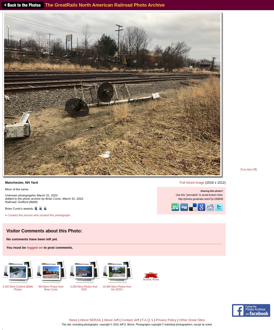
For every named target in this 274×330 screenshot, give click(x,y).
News (73, 320)
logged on (35, 247)
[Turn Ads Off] (248, 169)
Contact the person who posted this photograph (39, 215)
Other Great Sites (192, 320)
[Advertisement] (248, 89)
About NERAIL (90, 320)
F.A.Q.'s (147, 320)
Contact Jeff (130, 320)
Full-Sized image (192, 182)
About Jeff (111, 320)
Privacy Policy (166, 320)
